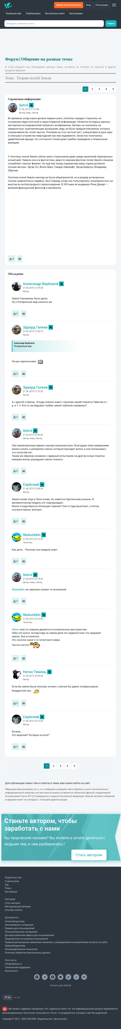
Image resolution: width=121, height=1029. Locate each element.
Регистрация (102, 5)
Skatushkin (32, 535)
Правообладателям (15, 945)
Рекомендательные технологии (21, 949)
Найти (111, 23)
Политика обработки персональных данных (27, 952)
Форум (12, 59)
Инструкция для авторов (18, 906)
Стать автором (89, 855)
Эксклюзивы (76, 13)
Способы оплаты (14, 910)
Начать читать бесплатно (68, 5)
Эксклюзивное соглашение (19, 925)
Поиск (8, 888)
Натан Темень (34, 672)
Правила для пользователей (20, 928)
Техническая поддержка (17, 967)
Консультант (11, 971)
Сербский (31, 484)
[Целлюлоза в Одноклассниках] (52, 977)
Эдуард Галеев (35, 327)
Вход (88, 5)
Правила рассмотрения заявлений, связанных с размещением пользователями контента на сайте (56, 942)
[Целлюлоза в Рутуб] (84, 977)
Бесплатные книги (55, 13)
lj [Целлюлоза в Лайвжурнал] (76, 976)
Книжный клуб (13, 13)
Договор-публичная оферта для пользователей (29, 935)
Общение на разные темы (46, 59)
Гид (7, 884)
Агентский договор (15, 921)
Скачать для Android (60, 985)
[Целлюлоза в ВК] (37, 977)
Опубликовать (33, 13)
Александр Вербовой (40, 284)
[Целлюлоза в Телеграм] (45, 977)
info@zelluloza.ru (13, 964)
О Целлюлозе (12, 881)
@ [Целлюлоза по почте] (68, 976)
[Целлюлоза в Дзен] (60, 977)
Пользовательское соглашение (21, 932)
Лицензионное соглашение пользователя (26, 938)
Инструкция (11, 891)
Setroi (23, 105)
